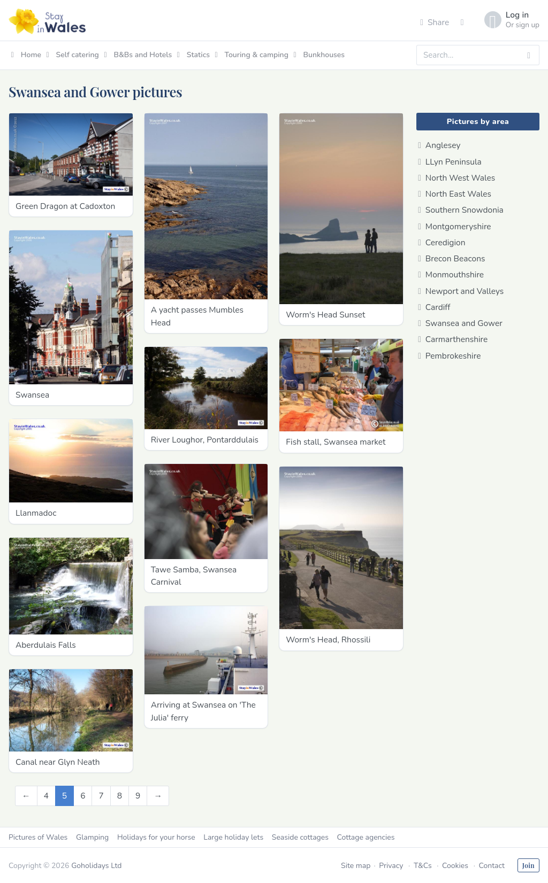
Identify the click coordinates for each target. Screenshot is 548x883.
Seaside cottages (300, 837)
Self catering (73, 55)
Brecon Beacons (451, 258)
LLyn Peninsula (450, 161)
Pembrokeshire (449, 355)
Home (26, 55)
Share (434, 22)
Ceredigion (441, 242)
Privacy (391, 866)
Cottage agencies (366, 837)
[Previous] (26, 795)
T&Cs (423, 866)
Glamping (92, 837)
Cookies (455, 866)
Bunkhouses (319, 55)
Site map (355, 866)
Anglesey (439, 145)
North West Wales (456, 177)
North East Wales (454, 193)
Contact (491, 866)
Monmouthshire (451, 274)
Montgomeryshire (454, 226)
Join (528, 865)
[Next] (158, 795)
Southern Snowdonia (461, 209)
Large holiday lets (233, 837)
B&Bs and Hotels (138, 55)
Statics (193, 55)
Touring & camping (251, 55)
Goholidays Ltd (96, 866)
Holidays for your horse (156, 837)
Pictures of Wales (38, 837)
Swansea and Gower (460, 323)
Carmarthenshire (453, 339)
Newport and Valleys (461, 291)
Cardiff (434, 307)
